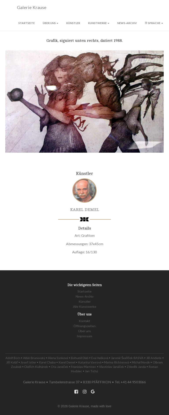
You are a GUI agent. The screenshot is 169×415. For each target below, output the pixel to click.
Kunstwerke (98, 23)
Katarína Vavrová (89, 362)
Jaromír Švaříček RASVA (127, 358)
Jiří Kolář (12, 362)
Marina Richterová (116, 362)
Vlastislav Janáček (111, 367)
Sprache (154, 23)
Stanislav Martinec (83, 367)
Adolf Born (13, 358)
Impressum (84, 336)
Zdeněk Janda (136, 367)
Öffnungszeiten (84, 326)
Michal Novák (141, 362)
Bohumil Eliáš (79, 358)
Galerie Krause (25, 7)
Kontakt (84, 321)
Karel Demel (84, 210)
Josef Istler (28, 362)
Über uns (50, 23)
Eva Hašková (99, 358)
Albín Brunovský (34, 358)
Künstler (73, 23)
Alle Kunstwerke (84, 306)
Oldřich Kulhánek (36, 367)
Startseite (26, 23)
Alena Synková (58, 358)
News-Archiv (127, 23)
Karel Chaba (47, 362)
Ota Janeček (59, 367)
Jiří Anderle (154, 358)
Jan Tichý (91, 371)
